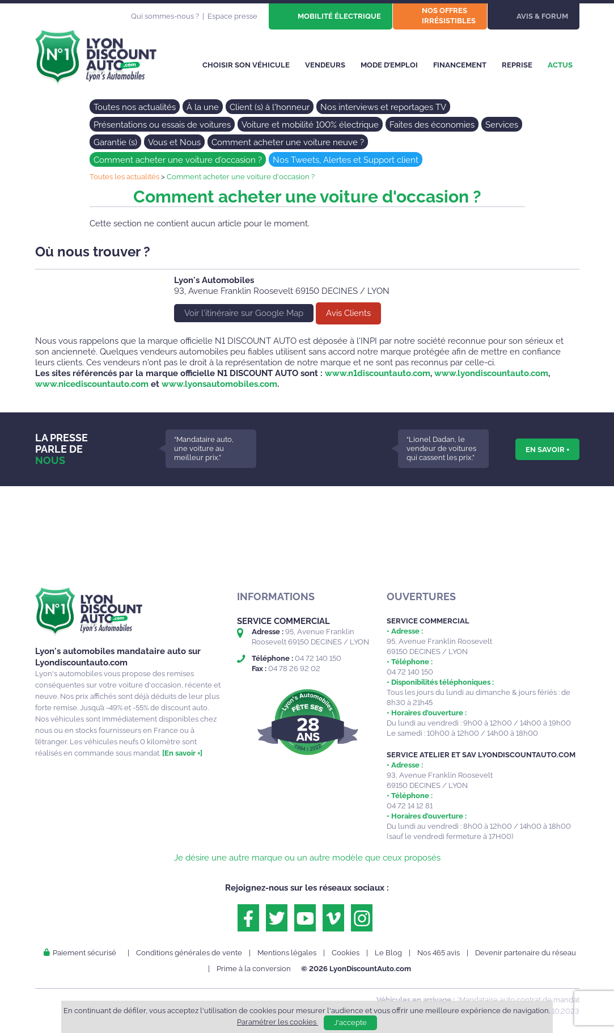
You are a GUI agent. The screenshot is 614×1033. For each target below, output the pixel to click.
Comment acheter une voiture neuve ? (287, 142)
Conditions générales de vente (189, 952)
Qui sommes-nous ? (165, 16)
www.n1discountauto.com (377, 373)
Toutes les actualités (124, 176)
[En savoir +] (182, 753)
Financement (459, 65)
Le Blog (388, 952)
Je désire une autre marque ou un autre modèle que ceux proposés (307, 858)
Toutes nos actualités (135, 107)
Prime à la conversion (254, 968)
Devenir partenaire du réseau (525, 952)
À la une (203, 107)
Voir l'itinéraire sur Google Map (243, 313)
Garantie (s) (115, 142)
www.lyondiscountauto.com (491, 373)
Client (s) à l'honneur (270, 107)
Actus (560, 65)
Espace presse (232, 16)
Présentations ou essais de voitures (162, 125)
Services (501, 125)
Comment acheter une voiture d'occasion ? (178, 160)
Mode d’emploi (389, 65)
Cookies (345, 952)
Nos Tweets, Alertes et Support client (345, 160)
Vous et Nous (174, 142)
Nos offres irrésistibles (449, 15)
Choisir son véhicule (246, 65)
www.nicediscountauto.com (92, 384)
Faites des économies (432, 125)
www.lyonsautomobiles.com (219, 384)
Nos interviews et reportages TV (383, 107)
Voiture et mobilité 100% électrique (310, 125)
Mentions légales (286, 952)
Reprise (517, 65)
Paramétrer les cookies (277, 1022)
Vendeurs (325, 65)
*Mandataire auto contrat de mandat (518, 1000)
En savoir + (547, 449)
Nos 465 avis (438, 952)
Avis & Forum (542, 16)
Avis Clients (348, 313)
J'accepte (350, 1022)
